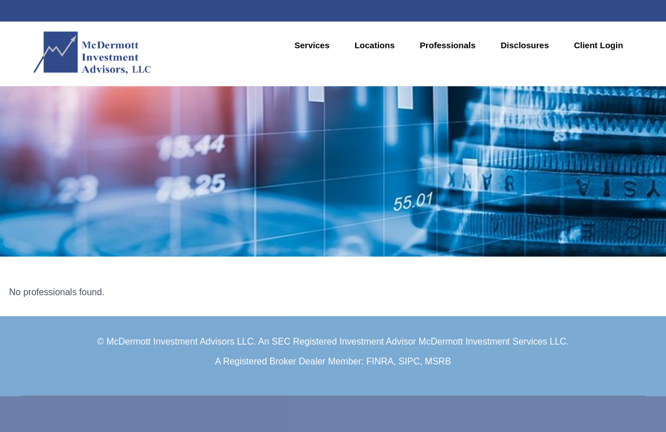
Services (312, 45)
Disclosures (524, 45)
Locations (375, 45)
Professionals (447, 45)
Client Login (598, 45)
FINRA (380, 361)
